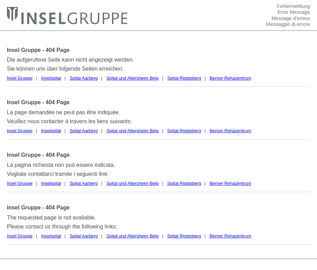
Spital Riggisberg (184, 78)
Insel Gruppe (19, 78)
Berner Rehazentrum (230, 78)
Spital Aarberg (83, 78)
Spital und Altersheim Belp (132, 78)
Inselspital (51, 78)
